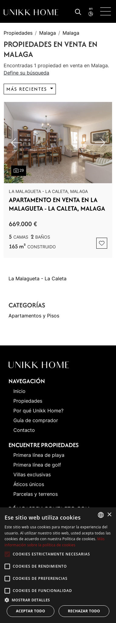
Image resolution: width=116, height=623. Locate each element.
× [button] (109, 515)
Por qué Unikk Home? (38, 411)
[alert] (58, 565)
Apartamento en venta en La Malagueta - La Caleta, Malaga (57, 204)
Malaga (47, 33)
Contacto (24, 430)
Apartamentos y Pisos (34, 316)
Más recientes (27, 89)
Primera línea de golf (37, 465)
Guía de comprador (35, 420)
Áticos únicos (28, 484)
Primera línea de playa (38, 455)
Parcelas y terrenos (35, 494)
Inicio (19, 391)
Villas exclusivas (32, 474)
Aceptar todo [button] (30, 611)
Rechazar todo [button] (84, 611)
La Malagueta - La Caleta (38, 278)
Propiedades (18, 33)
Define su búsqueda (26, 73)
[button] (58, 600)
